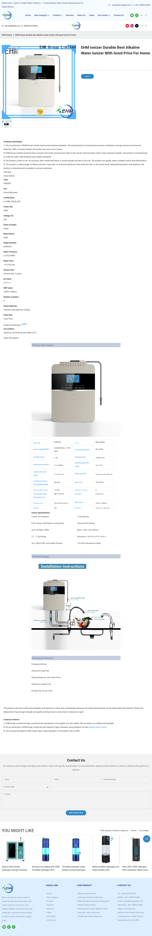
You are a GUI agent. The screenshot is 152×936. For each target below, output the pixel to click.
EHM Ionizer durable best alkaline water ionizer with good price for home (45, 35)
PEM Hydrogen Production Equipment (114, 830)
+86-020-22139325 (29, 26)
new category (144, 830)
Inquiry (87, 76)
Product (134, 830)
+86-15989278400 (141, 5)
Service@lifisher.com (11, 26)
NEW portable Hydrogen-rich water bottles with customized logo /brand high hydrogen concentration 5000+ (105, 868)
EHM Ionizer (7, 35)
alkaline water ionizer (98, 727)
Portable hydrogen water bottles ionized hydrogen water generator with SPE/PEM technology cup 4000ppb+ (74, 868)
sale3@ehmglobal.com (120, 5)
